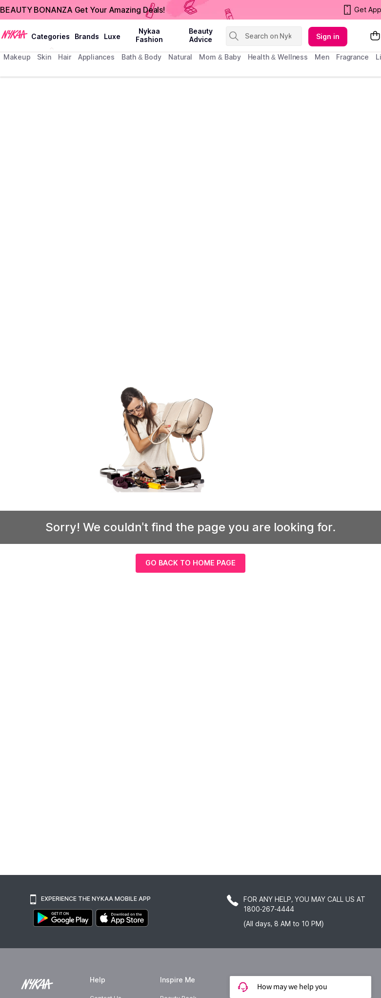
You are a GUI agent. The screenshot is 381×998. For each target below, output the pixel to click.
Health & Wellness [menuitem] (278, 57)
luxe (112, 36)
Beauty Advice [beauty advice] (201, 35)
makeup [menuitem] (16, 57)
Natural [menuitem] (180, 57)
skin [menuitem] (44, 57)
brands (87, 36)
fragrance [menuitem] (352, 57)
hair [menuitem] (64, 57)
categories (50, 36)
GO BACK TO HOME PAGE (190, 563)
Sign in (328, 36)
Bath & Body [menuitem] (141, 57)
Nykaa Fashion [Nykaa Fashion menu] (149, 35)
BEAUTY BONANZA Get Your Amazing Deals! (82, 10)
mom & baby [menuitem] (220, 57)
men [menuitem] (322, 57)
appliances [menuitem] (96, 57)
